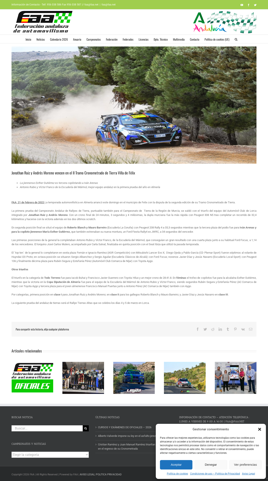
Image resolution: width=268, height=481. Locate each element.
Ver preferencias (245, 464)
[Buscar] (86, 427)
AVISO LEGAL (87, 473)
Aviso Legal (248, 473)
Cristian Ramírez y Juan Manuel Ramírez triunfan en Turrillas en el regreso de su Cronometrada (133, 445)
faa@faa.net (109, 4)
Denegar (211, 464)
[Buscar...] (47, 427)
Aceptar (176, 464)
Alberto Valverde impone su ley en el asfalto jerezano (129, 434)
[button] (260, 429)
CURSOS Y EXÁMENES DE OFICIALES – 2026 (124, 425)
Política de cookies (177, 473)
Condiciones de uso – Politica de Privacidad (215, 473)
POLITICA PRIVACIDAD (109, 473)
